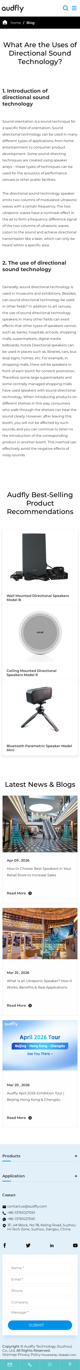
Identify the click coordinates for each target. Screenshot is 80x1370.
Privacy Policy (29, 1355)
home (16, 23)
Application (13, 1176)
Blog (30, 23)
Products (11, 1156)
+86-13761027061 (21, 1213)
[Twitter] (28, 1246)
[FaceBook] (4, 1246)
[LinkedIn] (51, 1246)
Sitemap (9, 1355)
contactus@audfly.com (27, 1206)
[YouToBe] (75, 1246)
